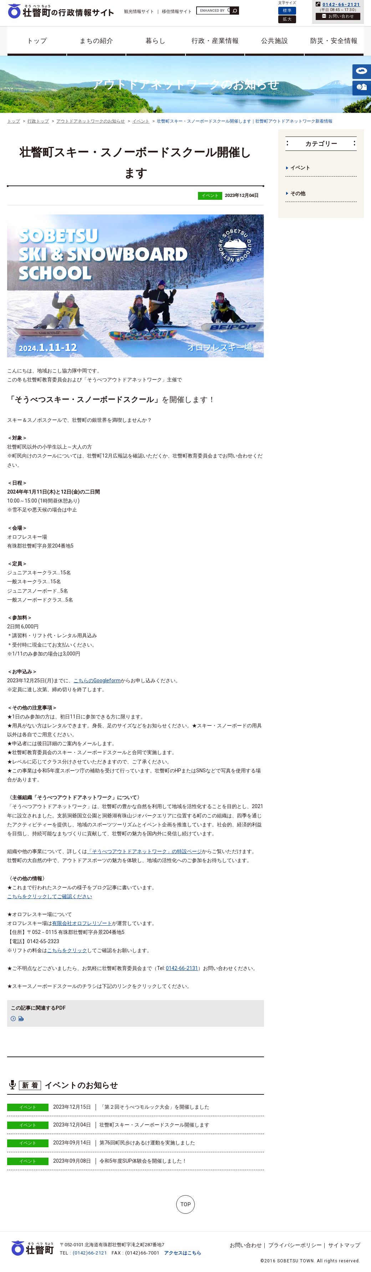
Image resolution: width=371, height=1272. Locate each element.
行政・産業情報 (215, 40)
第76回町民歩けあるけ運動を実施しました (147, 1142)
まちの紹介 (96, 40)
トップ (37, 40)
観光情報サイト (139, 11)
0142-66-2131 (182, 968)
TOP (186, 1204)
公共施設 (274, 40)
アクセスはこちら (182, 1253)
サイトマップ (344, 1245)
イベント (210, 195)
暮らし (156, 40)
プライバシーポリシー (295, 1245)
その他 (297, 193)
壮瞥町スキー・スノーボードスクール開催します (154, 1125)
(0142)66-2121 (90, 1253)
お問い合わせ (246, 1245)
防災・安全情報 (334, 40)
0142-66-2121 (341, 4)
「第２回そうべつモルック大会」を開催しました (154, 1107)
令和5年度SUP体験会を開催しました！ (143, 1161)
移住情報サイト (177, 11)
